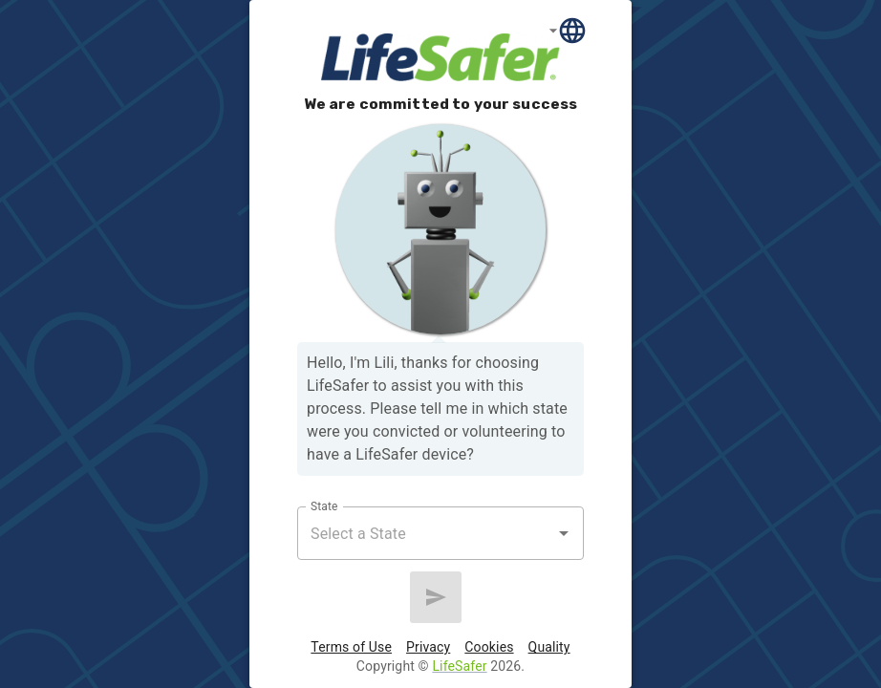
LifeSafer (459, 666)
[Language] (568, 30)
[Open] (563, 533)
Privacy (428, 647)
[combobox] (426, 533)
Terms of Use (351, 647)
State (324, 506)
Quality (549, 647)
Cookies (488, 647)
